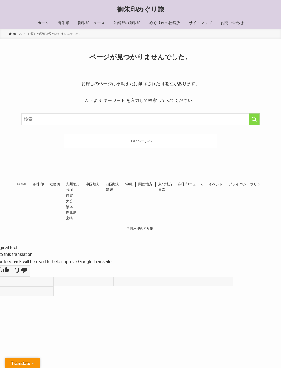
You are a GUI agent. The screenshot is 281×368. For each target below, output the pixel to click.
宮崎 (69, 218)
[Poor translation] (21, 271)
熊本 (69, 207)
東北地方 (165, 184)
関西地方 (145, 184)
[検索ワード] (140, 119)
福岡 (69, 190)
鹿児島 (71, 212)
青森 (161, 190)
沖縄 (129, 184)
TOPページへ (140, 141)
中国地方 (93, 184)
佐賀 (69, 195)
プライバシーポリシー (246, 184)
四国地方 (113, 184)
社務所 (54, 184)
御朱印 (38, 184)
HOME (22, 184)
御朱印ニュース (190, 184)
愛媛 (109, 190)
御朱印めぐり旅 (140, 9)
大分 (69, 201)
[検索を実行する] (254, 119)
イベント (216, 184)
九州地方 (73, 184)
